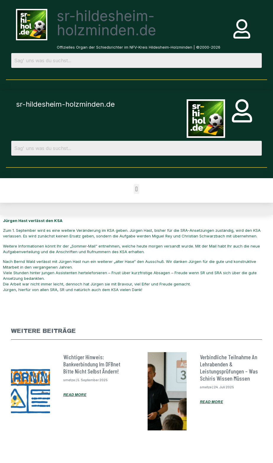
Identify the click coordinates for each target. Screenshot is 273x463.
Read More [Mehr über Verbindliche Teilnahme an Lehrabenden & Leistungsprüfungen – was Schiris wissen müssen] (211, 402)
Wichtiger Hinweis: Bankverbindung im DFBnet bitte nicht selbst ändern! (91, 364)
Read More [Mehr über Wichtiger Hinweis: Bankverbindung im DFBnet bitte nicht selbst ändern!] (75, 395)
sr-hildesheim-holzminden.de (106, 23)
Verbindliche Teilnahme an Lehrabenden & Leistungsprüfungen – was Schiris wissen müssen (229, 367)
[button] (136, 189)
